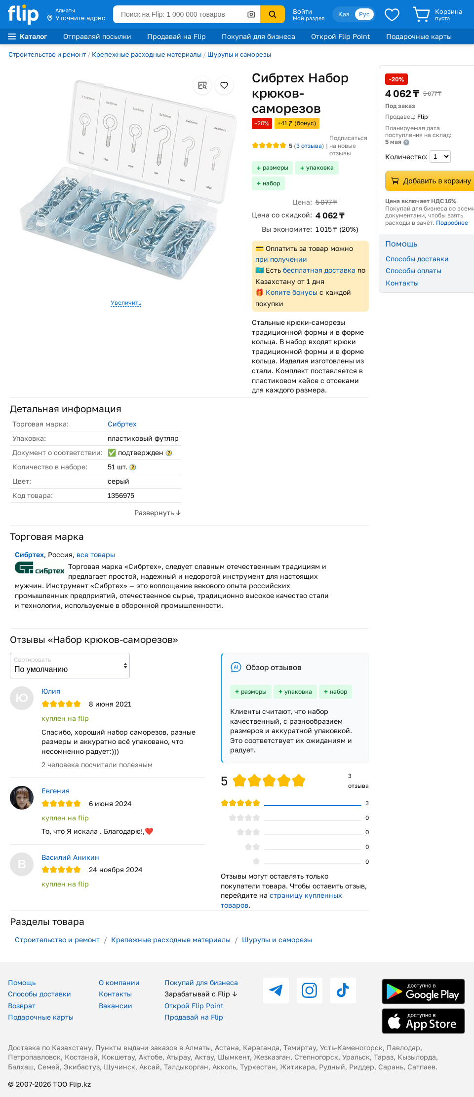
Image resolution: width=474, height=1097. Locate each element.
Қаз (343, 14)
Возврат (22, 1005)
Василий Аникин (70, 857)
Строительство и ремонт (47, 54)
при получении (281, 259)
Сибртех (122, 424)
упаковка (320, 167)
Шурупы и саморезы (239, 54)
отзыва (309, 145)
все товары (96, 554)
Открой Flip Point (340, 36)
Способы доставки (39, 994)
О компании (119, 982)
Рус (364, 14)
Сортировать (32, 659)
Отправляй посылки (97, 36)
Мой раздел (308, 18)
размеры (275, 167)
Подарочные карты (419, 36)
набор (271, 183)
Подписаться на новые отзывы (348, 145)
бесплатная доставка (319, 270)
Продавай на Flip (176, 36)
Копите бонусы (291, 292)
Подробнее (452, 222)
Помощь (22, 982)
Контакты (115, 994)
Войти (302, 11)
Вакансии (115, 1005)
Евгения (55, 790)
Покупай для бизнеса (258, 36)
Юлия (50, 691)
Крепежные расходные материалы (146, 54)
